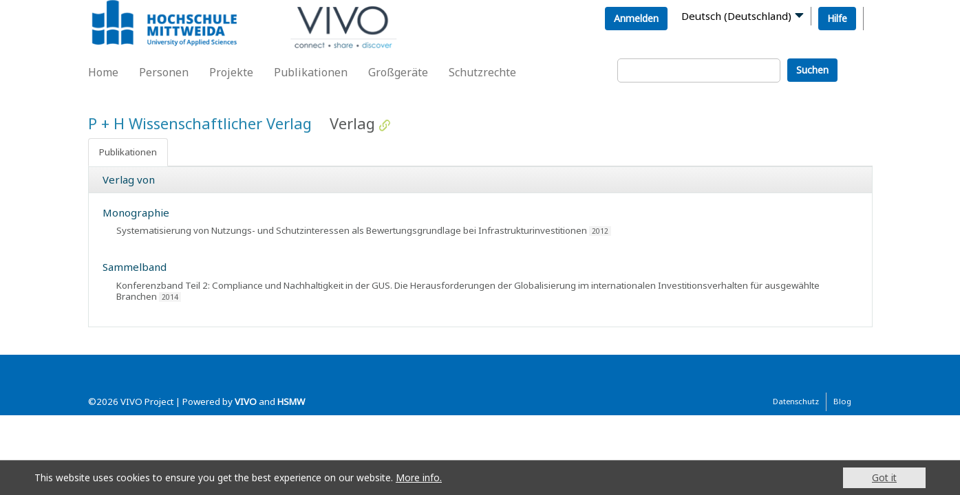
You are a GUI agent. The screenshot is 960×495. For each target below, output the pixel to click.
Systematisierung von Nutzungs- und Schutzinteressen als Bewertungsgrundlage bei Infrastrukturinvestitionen (351, 230)
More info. (419, 477)
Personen (164, 72)
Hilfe (837, 18)
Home (103, 72)
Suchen (812, 69)
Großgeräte (398, 72)
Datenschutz (796, 401)
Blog (842, 401)
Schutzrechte (482, 72)
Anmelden (636, 18)
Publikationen (311, 72)
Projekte (231, 72)
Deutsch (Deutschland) (736, 16)
